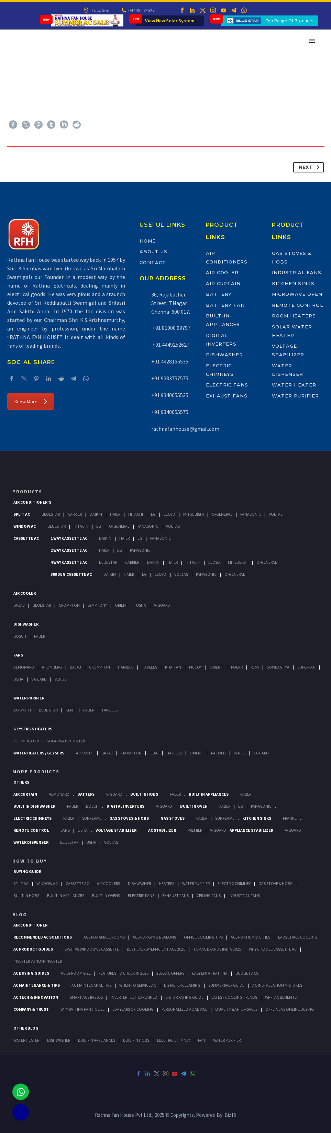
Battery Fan (225, 305)
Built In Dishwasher (34, 806)
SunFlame (91, 818)
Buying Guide (27, 871)
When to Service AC (137, 985)
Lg (153, 514)
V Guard (39, 679)
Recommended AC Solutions (42, 937)
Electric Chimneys (32, 818)
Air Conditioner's (32, 502)
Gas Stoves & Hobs (129, 818)
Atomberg (52, 667)
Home (148, 241)
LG (240, 806)
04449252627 (141, 10)
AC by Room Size (76, 973)
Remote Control (297, 305)
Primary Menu (312, 41)
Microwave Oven (297, 294)
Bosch (19, 636)
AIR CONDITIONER (30, 925)
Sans (65, 830)
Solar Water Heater (66, 740)
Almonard (23, 667)
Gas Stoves (173, 818)
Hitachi (135, 514)
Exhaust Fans (226, 396)
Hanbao (126, 667)
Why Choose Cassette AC (273, 949)
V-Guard (162, 605)
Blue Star (48, 710)
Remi (255, 667)
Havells (149, 667)
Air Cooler (222, 272)
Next (310, 167)
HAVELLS (110, 710)
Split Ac (21, 514)
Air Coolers (108, 883)
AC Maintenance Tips (91, 985)
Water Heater (294, 385)
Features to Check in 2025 (123, 973)
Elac (154, 752)
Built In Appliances (209, 794)
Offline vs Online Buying (289, 1009)
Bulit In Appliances (65, 895)
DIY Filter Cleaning (182, 985)
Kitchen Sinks (293, 283)
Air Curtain (223, 283)
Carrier (75, 514)
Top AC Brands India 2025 (217, 949)
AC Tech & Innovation (35, 997)
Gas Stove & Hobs (275, 883)
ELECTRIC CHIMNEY (173, 1040)
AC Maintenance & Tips (36, 985)
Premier (195, 830)
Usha (141, 605)
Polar (237, 667)
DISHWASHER (58, 1040)
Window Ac (24, 526)
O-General (222, 514)
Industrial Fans (296, 272)
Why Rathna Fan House (82, 1009)
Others (21, 782)
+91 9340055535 (169, 395)
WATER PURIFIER (227, 1040)
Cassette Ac (26, 538)
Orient (121, 605)
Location (100, 10)
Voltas (276, 514)
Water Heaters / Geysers (38, 752)
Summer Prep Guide (226, 985)
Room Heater (26, 740)
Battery (219, 294)
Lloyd (169, 514)
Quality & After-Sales (236, 1009)
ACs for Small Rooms (104, 937)
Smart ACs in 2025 (86, 997)
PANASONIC (261, 806)
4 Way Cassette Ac (69, 562)
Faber (39, 636)
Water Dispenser (30, 842)
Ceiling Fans (209, 895)
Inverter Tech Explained (134, 997)
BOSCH (92, 806)
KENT (70, 710)
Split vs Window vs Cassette (92, 949)
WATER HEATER (26, 1040)
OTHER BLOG (25, 1028)
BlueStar (51, 514)
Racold (218, 752)
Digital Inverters (125, 806)
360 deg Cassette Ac (71, 574)
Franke (290, 818)
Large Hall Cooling (297, 937)
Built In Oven (194, 806)
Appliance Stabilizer (251, 830)
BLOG (19, 914)
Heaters (166, 883)
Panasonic (250, 514)
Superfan (306, 667)
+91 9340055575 (169, 411)
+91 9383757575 (169, 378)
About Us (153, 251)
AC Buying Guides (31, 973)
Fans (18, 655)
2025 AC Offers (170, 973)
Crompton (69, 605)
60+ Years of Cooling (133, 1009)
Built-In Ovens (106, 895)
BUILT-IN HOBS (136, 1040)
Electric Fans (227, 385)
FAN (201, 1040)
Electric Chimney (234, 883)
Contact (153, 262)
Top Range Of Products (289, 21)
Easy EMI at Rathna (210, 973)
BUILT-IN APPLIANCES (96, 1040)
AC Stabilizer (162, 830)
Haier (115, 514)
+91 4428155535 (169, 361)
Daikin (96, 514)
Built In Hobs (144, 794)
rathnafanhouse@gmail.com (185, 428)
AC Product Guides (33, 949)
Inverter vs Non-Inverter (37, 961)
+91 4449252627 (170, 344)
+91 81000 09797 (170, 327)
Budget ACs (246, 973)
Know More (30, 402)
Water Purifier (295, 396)
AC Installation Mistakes (277, 985)
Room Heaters (294, 315)
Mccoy (195, 667)
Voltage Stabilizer (116, 830)
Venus (60, 679)
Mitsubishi (193, 514)
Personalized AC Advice (184, 1009)
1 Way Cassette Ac (69, 538)
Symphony (97, 605)
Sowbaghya (278, 667)
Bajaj (19, 605)
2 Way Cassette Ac (69, 550)
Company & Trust (31, 1009)
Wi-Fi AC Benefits (281, 997)
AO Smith (22, 710)
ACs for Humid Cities (250, 937)
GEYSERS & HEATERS (32, 728)
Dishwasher (224, 354)
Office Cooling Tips (203, 937)
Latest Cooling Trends (234, 997)
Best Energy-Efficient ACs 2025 (156, 949)
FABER (88, 710)
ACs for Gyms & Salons (154, 937)
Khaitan (173, 667)
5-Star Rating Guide (184, 997)
